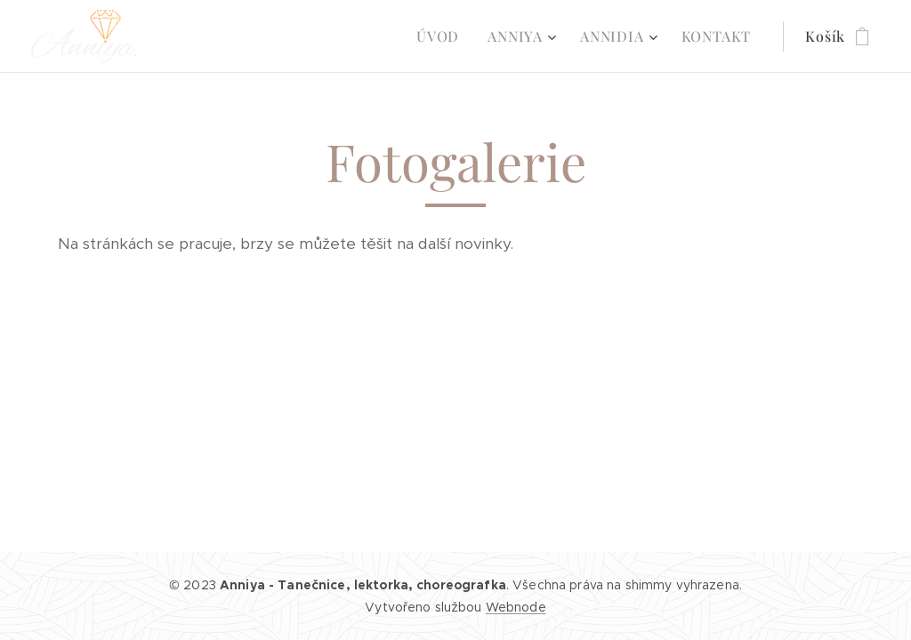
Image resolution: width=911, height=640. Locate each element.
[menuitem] (442, 36)
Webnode (516, 607)
